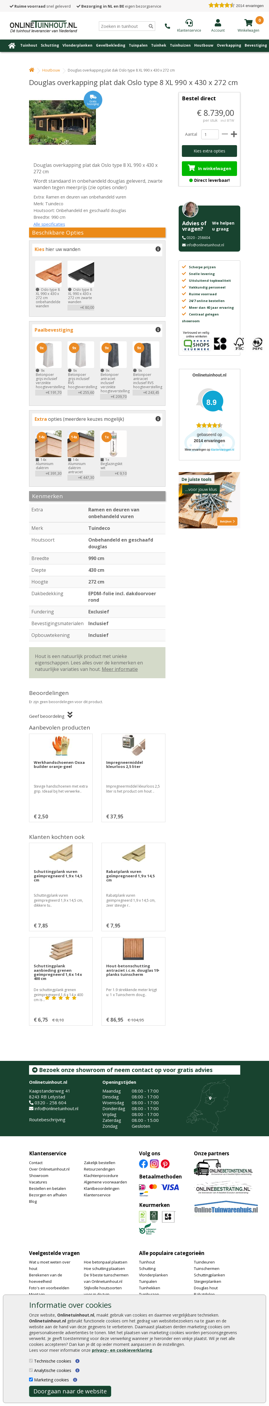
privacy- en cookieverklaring (122, 1350)
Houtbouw (203, 45)
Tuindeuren (204, 1262)
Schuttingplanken (209, 1275)
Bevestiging (256, 45)
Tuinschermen (206, 1268)
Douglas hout (206, 1287)
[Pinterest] (165, 1163)
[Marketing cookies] (31, 1379)
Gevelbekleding (110, 45)
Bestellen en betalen (47, 1188)
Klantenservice (47, 1153)
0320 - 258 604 (50, 1102)
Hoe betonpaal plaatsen (105, 1262)
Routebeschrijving (47, 1119)
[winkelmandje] (248, 23)
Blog (33, 1201)
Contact (36, 1162)
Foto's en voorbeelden (49, 1287)
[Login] (218, 25)
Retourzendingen (99, 1169)
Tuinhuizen (180, 45)
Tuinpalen (138, 45)
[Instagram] (154, 1163)
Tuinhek (158, 45)
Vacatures (38, 1182)
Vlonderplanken (77, 45)
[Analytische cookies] (31, 1370)
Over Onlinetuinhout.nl (49, 1169)
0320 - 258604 (198, 237)
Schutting (50, 45)
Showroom (38, 1175)
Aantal (191, 134)
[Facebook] (143, 1163)
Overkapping (229, 45)
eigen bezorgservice (119, 6)
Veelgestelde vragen (54, 1253)
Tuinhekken (149, 1287)
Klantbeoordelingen (101, 1188)
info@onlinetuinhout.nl (205, 244)
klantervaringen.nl (222, 449)
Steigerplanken (207, 1281)
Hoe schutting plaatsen (104, 1268)
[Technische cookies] (31, 1361)
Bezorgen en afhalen (48, 1195)
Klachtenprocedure (101, 1175)
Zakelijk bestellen (99, 1162)
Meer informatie (120, 669)
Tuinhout (28, 45)
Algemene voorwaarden (105, 1182)
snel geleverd (40, 6)
